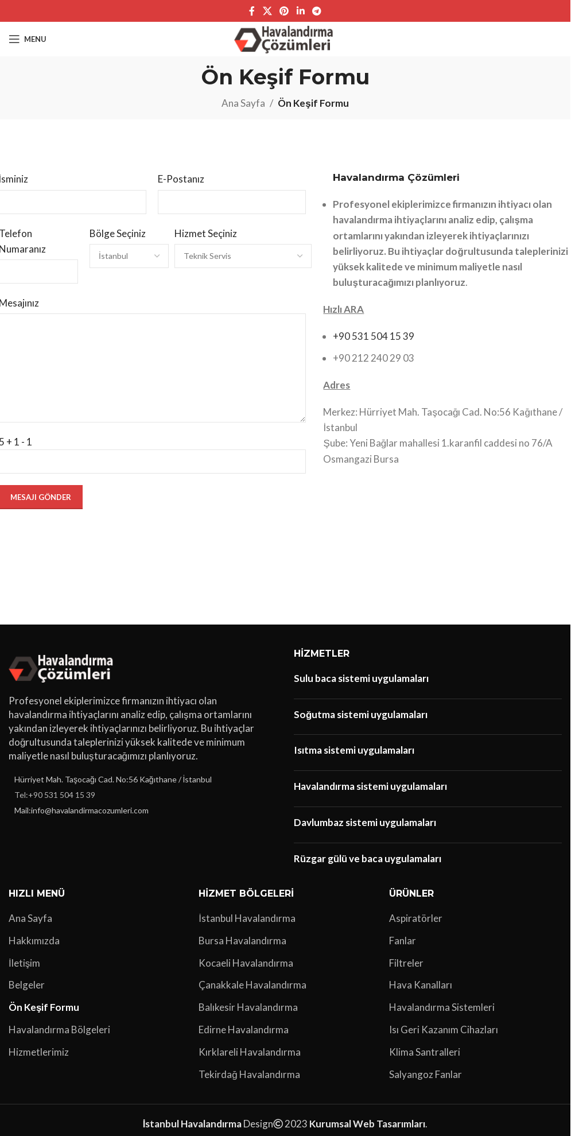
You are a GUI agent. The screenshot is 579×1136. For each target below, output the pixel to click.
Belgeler (27, 985)
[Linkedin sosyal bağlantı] (300, 11)
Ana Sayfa (243, 103)
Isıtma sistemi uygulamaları (354, 750)
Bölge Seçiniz (118, 233)
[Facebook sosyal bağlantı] (252, 11)
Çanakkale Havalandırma (252, 985)
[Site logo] (285, 38)
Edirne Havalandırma (244, 1029)
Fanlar (402, 941)
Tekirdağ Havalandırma (249, 1074)
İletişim (24, 963)
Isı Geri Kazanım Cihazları (443, 1029)
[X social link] (267, 11)
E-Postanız (181, 179)
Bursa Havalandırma (242, 941)
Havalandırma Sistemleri (442, 1007)
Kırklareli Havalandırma (250, 1052)
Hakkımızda (34, 941)
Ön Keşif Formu (44, 1007)
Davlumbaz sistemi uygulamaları (365, 822)
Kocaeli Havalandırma (246, 963)
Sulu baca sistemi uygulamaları (361, 678)
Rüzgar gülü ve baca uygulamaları (367, 858)
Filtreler (406, 963)
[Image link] (63, 667)
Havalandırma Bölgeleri (59, 1029)
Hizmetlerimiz (39, 1052)
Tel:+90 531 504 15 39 (54, 795)
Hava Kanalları (420, 985)
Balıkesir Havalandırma (248, 1007)
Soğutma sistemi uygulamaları (361, 714)
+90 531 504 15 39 (373, 336)
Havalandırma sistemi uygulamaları (370, 786)
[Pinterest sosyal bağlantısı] (284, 11)
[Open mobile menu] (27, 39)
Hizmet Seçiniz (205, 233)
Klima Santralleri (424, 1052)
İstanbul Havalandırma (247, 918)
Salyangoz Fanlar (425, 1074)
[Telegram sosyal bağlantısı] (316, 11)
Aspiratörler (415, 918)
